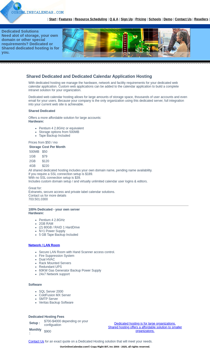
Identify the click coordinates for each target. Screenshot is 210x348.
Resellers (201, 19)
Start (52, 19)
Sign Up (127, 19)
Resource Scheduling (91, 19)
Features (65, 19)
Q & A (114, 19)
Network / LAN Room (44, 245)
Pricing (140, 19)
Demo (168, 19)
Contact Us (183, 19)
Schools (155, 19)
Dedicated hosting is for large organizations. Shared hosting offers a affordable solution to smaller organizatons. (145, 327)
